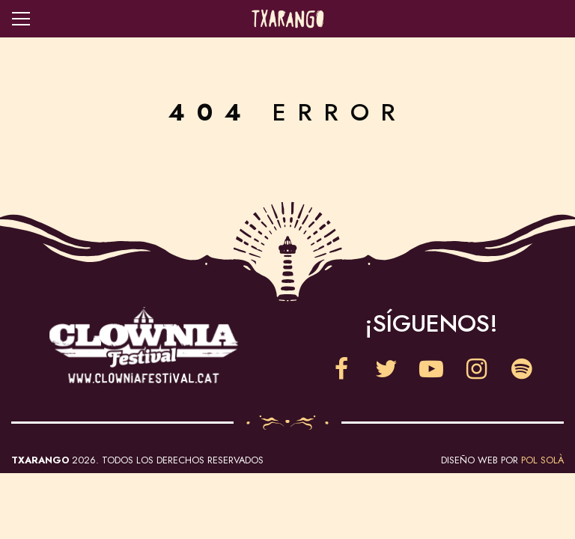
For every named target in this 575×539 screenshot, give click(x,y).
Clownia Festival (143, 345)
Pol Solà (542, 460)
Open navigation (21, 18)
